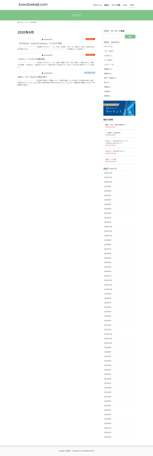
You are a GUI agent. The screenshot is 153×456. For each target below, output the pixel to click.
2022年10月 (108, 343)
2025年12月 (108, 173)
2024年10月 (108, 236)
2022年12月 (108, 334)
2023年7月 (107, 303)
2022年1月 (107, 383)
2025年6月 (107, 200)
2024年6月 (107, 253)
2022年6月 (107, 361)
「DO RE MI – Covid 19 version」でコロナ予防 (40, 43)
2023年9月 (107, 294)
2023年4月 (107, 316)
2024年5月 (107, 258)
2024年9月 (107, 240)
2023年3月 (107, 320)
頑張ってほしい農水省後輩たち (115, 125)
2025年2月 (107, 218)
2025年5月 (107, 204)
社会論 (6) (107, 91)
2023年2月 (107, 325)
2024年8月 (107, 244)
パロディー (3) (109, 64)
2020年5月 (107, 419)
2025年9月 (107, 186)
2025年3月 (107, 213)
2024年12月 (108, 227)
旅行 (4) (106, 82)
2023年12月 (108, 280)
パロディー (90, 39)
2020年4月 (107, 423)
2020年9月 (107, 401)
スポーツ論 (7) (109, 51)
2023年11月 (108, 285)
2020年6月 (107, 414)
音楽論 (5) (107, 96)
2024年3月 (107, 267)
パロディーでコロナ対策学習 (31, 59)
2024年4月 (107, 262)
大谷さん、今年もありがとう (115, 151)
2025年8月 (107, 191)
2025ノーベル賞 (110, 159)
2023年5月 (107, 312)
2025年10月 (108, 182)
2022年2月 (107, 379)
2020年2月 (107, 432)
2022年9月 (107, 347)
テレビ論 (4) (108, 60)
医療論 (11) (108, 73)
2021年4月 (107, 388)
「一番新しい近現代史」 (113, 133)
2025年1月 (107, 222)
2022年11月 (108, 338)
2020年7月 (107, 410)
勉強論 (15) (108, 69)
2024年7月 (107, 249)
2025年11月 (108, 177)
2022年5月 (107, 365)
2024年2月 (107, 271)
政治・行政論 (90, 73)
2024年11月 (108, 231)
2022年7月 (107, 356)
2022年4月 (107, 370)
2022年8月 (107, 352)
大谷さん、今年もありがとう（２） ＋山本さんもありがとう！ (119, 142)
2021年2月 (107, 397)
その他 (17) (108, 56)
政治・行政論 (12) (110, 78)
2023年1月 (107, 329)
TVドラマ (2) (108, 46)
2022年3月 (107, 374)
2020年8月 (107, 405)
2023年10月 (108, 289)
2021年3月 (107, 392)
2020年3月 (107, 428)
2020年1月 (107, 437)
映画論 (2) (107, 87)
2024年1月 (107, 276)
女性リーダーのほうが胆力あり (32, 76)
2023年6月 (107, 307)
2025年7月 (107, 195)
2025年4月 (107, 209)
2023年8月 (107, 298)
